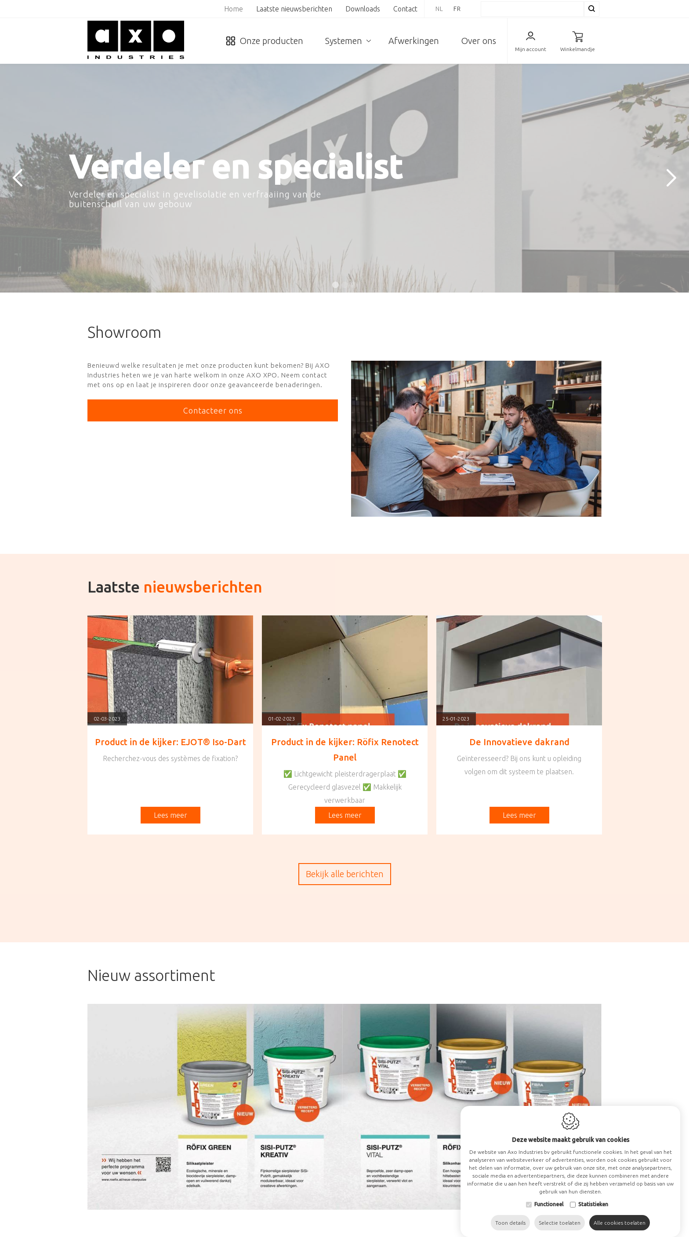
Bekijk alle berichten (345, 874)
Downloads (362, 9)
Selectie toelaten (559, 1214)
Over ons (478, 41)
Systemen (343, 41)
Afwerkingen (413, 41)
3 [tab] (354, 285)
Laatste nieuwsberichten (294, 9)
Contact (405, 9)
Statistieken (593, 1195)
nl (439, 8)
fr (457, 8)
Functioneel (548, 1195)
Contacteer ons (213, 410)
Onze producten (271, 41)
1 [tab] (335, 285)
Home (233, 9)
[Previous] (17, 178)
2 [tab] (344, 285)
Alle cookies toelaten (619, 1214)
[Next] (671, 178)
